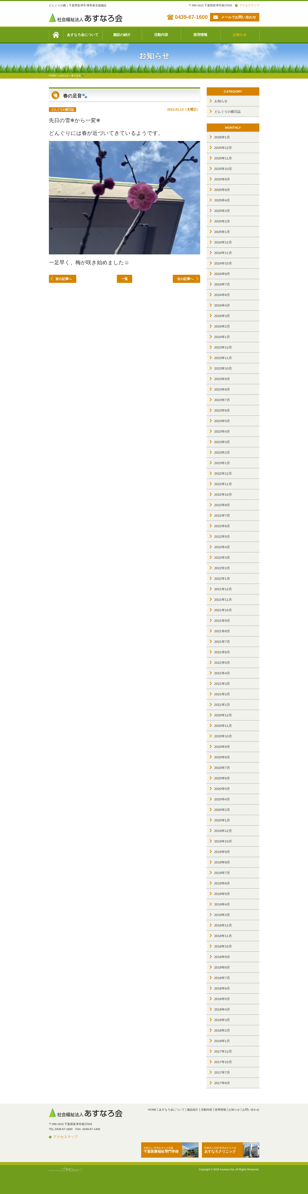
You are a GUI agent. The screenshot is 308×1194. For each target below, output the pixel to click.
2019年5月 (222, 894)
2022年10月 (223, 494)
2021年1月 (222, 704)
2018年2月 (222, 1030)
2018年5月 (222, 999)
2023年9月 (222, 379)
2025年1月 (222, 232)
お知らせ (240, 35)
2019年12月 (223, 831)
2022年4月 (222, 547)
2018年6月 (222, 988)
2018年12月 (223, 925)
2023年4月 (222, 431)
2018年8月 (222, 967)
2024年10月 (223, 263)
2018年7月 (222, 978)
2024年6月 (222, 295)
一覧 (124, 279)
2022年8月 (222, 505)
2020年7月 (222, 768)
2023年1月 (222, 463)
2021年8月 (222, 631)
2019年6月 (222, 883)
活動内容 (161, 35)
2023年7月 (222, 400)
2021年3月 (222, 683)
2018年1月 (222, 1041)
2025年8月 (222, 190)
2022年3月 (222, 557)
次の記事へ (185, 279)
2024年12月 (223, 242)
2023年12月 (223, 347)
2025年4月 (222, 200)
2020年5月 (222, 789)
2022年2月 (222, 568)
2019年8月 (222, 862)
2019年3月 (222, 915)
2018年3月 (222, 1020)
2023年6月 (222, 410)
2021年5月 (222, 662)
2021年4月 (222, 673)
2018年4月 (222, 1009)
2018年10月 (223, 946)
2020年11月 (223, 725)
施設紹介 (192, 1109)
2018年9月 (222, 957)
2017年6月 (222, 1083)
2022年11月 (223, 484)
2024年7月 (222, 284)
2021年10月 (223, 610)
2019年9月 (222, 852)
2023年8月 (222, 389)
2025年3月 (222, 211)
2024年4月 (222, 305)
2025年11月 (223, 158)
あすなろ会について (82, 35)
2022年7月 (222, 515)
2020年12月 (223, 715)
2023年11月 (223, 358)
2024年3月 (222, 316)
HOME (152, 1109)
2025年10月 (223, 169)
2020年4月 (222, 799)
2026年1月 (222, 137)
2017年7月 (222, 1072)
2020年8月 (222, 757)
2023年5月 (222, 421)
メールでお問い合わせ (238, 17)
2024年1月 (222, 337)
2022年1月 (222, 578)
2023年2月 (222, 452)
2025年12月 (223, 148)
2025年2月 (222, 221)
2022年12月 (223, 473)
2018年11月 (223, 936)
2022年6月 (222, 526)
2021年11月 (223, 599)
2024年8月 (222, 274)
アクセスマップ (249, 5)
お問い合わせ (250, 1109)
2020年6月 (222, 778)
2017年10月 (223, 1062)
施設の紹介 (122, 35)
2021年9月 (222, 620)
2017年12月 (223, 1051)
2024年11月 (223, 253)
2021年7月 (222, 641)
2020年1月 (222, 820)
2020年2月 (222, 810)
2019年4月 (222, 904)
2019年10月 (223, 841)
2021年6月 (222, 652)
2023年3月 (222, 442)
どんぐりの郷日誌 (227, 111)
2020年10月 (223, 736)
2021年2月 (222, 694)
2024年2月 (222, 326)
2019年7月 (222, 873)
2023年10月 (223, 368)
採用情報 (200, 35)
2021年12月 (223, 589)
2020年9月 (222, 746)
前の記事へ (63, 279)
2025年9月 (222, 179)
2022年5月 (222, 536)
